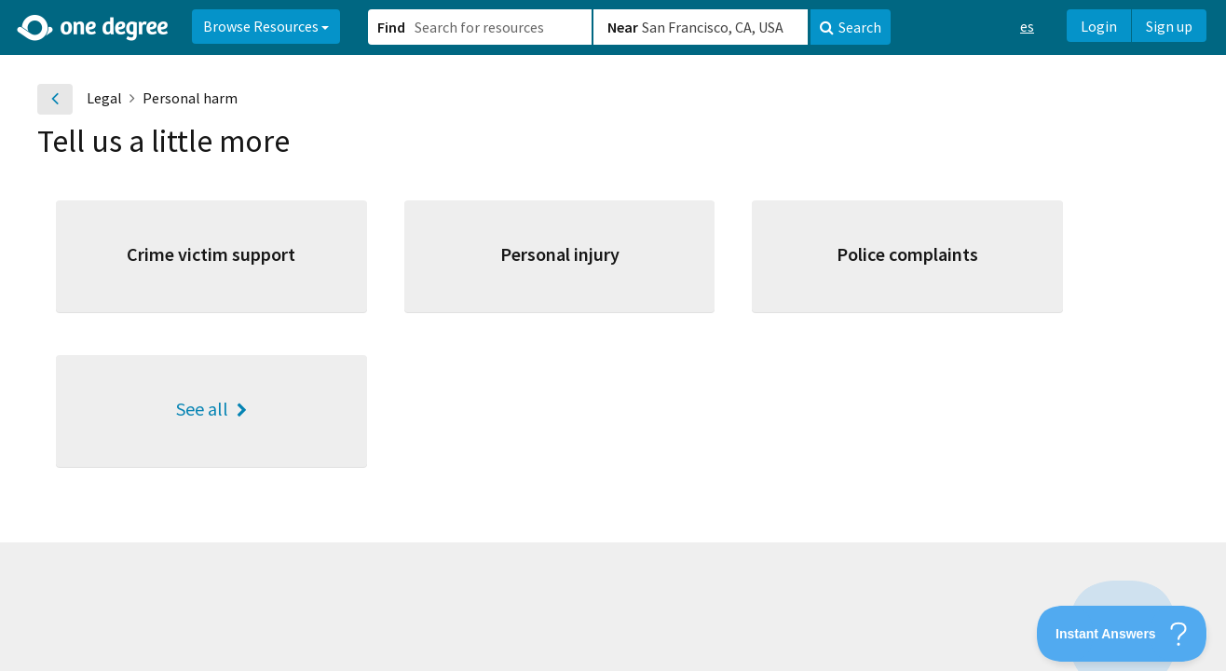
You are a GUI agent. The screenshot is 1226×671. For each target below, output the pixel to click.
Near (622, 27)
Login (1099, 26)
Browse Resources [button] (266, 26)
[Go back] (55, 99)
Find (391, 27)
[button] (613, 335)
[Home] (93, 28)
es (1027, 26)
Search (850, 27)
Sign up (1169, 26)
